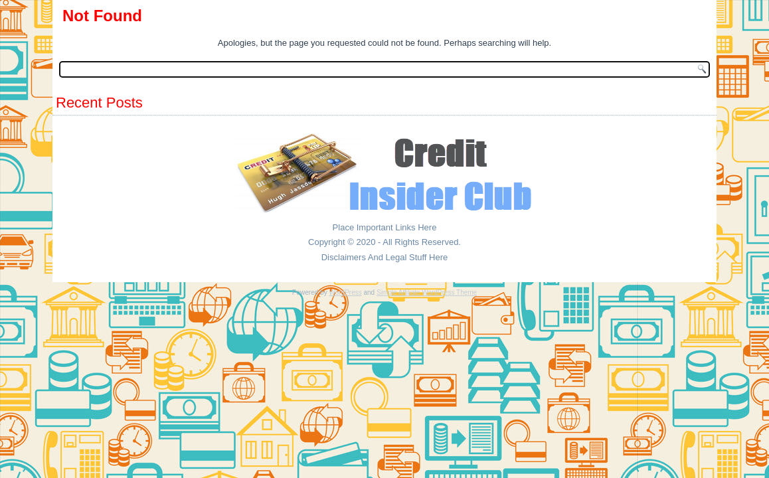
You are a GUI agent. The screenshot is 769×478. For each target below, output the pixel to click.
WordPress (345, 292)
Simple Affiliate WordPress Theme (427, 292)
